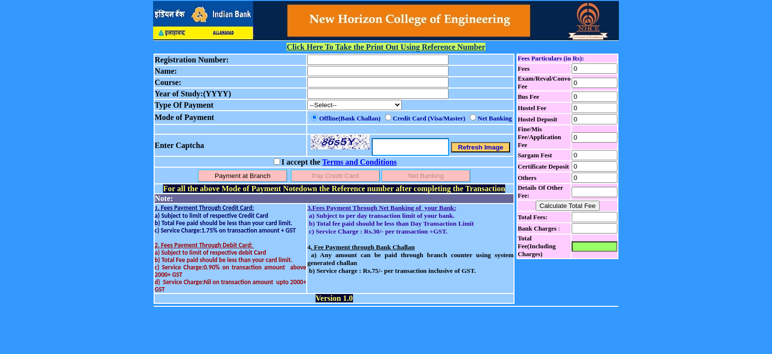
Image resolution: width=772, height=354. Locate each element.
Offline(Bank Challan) (350, 118)
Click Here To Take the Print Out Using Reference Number (386, 47)
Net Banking (495, 118)
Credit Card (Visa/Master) (429, 118)
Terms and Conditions (359, 162)
